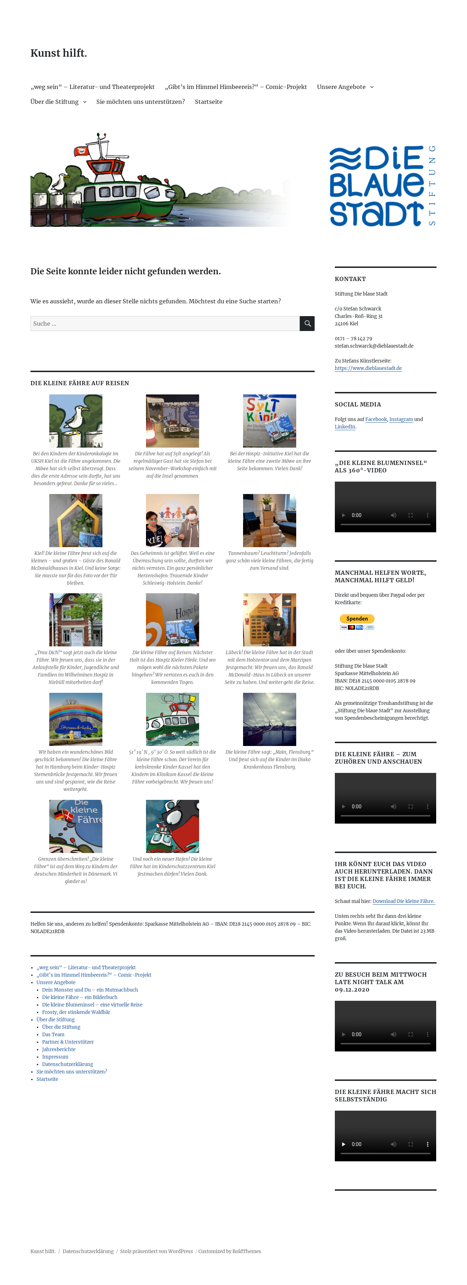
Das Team (53, 1035)
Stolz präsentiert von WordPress (156, 1251)
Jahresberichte (58, 1049)
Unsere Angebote (341, 86)
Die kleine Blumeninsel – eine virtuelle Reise (92, 1005)
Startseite (209, 101)
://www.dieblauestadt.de (374, 368)
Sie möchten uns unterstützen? (140, 101)
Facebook (376, 419)
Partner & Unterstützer (68, 1042)
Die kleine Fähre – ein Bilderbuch (80, 997)
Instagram (401, 419)
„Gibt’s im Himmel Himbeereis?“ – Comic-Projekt (236, 86)
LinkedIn (345, 427)
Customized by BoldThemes (229, 1251)
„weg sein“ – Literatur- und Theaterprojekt (92, 86)
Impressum (55, 1057)
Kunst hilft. (58, 53)
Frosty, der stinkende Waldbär (76, 1012)
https (341, 368)
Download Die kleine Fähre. (404, 901)
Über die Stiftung (54, 101)
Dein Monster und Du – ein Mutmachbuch (90, 990)
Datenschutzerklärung (67, 1064)
